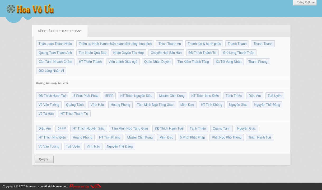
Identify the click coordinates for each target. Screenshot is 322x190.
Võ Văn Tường (49, 105)
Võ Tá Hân (46, 114)
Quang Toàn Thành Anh (55, 53)
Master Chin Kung (171, 96)
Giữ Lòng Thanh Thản (238, 53)
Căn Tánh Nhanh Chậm (55, 62)
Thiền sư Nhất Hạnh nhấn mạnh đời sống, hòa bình (115, 44)
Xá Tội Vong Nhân (229, 62)
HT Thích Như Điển (205, 96)
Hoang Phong (120, 105)
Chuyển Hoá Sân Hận (166, 53)
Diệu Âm (255, 96)
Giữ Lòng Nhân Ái (51, 71)
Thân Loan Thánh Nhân (55, 44)
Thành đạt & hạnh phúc (204, 44)
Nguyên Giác (238, 105)
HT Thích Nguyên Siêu (136, 96)
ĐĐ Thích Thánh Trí (202, 53)
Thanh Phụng (257, 62)
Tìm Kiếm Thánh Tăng (193, 62)
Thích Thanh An (169, 44)
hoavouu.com (35, 186)
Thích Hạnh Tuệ (259, 137)
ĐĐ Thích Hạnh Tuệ (53, 96)
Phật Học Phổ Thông (226, 137)
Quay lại (44, 159)
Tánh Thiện (234, 96)
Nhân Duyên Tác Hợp (128, 53)
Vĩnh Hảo (97, 105)
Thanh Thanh (237, 44)
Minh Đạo (187, 105)
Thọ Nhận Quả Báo (92, 53)
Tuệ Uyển (275, 96)
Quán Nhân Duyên (157, 62)
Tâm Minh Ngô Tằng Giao (155, 105)
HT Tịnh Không (211, 105)
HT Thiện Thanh (90, 62)
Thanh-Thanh (262, 44)
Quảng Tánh (75, 105)
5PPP (109, 96)
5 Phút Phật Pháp (85, 96)
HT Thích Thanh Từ (74, 114)
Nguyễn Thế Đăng (267, 105)
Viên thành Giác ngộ (123, 62)
